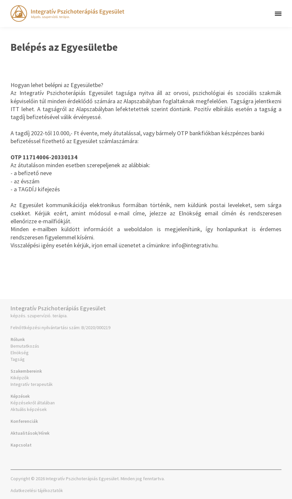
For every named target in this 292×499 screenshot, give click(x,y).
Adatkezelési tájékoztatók (37, 490)
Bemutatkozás (25, 346)
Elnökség (20, 353)
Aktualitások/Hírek (30, 433)
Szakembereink (26, 371)
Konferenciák (24, 421)
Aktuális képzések (29, 409)
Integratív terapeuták (32, 384)
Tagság (18, 359)
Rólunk (18, 339)
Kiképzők (20, 378)
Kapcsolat (21, 445)
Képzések (20, 396)
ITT (15, 109)
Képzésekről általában (33, 403)
